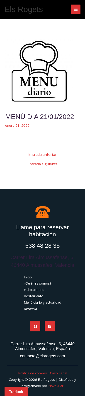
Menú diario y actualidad (42, 302)
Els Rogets (24, 9)
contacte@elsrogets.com (42, 356)
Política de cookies (32, 373)
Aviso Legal (58, 373)
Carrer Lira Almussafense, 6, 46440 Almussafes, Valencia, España (42, 346)
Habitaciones (34, 289)
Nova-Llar (55, 385)
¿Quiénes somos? (37, 283)
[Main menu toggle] (76, 9)
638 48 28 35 (42, 245)
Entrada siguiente (42, 164)
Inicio (28, 277)
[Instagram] (50, 326)
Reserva (30, 308)
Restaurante (33, 296)
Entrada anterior (42, 154)
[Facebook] (35, 326)
